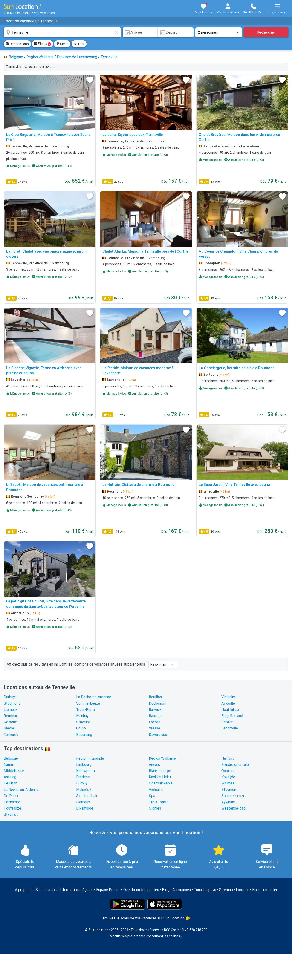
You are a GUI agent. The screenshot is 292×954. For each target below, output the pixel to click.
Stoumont (12, 703)
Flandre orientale (235, 764)
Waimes (227, 783)
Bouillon (155, 697)
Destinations (17, 44)
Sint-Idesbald (87, 796)
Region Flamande (90, 758)
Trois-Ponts (86, 709)
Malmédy (83, 789)
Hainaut (227, 758)
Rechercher (266, 32)
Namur (9, 764)
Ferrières (11, 734)
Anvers (154, 764)
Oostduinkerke (161, 783)
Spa (152, 796)
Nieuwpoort (85, 771)
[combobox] (62, 32)
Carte (62, 44)
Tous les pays (205, 890)
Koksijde (228, 777)
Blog (165, 890)
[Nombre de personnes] (218, 32)
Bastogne (157, 716)
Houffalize (230, 709)
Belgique (11, 758)
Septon (227, 722)
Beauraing (84, 734)
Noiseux (10, 722)
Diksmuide (84, 808)
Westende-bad (233, 808)
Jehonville (229, 728)
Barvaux (155, 709)
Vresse (154, 728)
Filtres (42, 44)
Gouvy (81, 728)
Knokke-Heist (160, 777)
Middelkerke (14, 771)
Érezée (154, 722)
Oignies (155, 808)
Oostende (229, 771)
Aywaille (228, 703)
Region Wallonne (162, 758)
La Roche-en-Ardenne (93, 697)
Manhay (82, 716)
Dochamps (157, 703)
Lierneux (10, 709)
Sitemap (226, 890)
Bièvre (9, 728)
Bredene (83, 777)
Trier (79, 44)
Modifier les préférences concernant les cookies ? (146, 936)
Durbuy (9, 697)
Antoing (10, 777)
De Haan (10, 783)
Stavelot (83, 722)
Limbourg (83, 764)
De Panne (11, 796)
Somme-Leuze (88, 703)
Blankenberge (160, 771)
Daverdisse (158, 734)
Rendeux (11, 716)
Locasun (242, 890)
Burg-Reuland (232, 716)
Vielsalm (228, 697)
